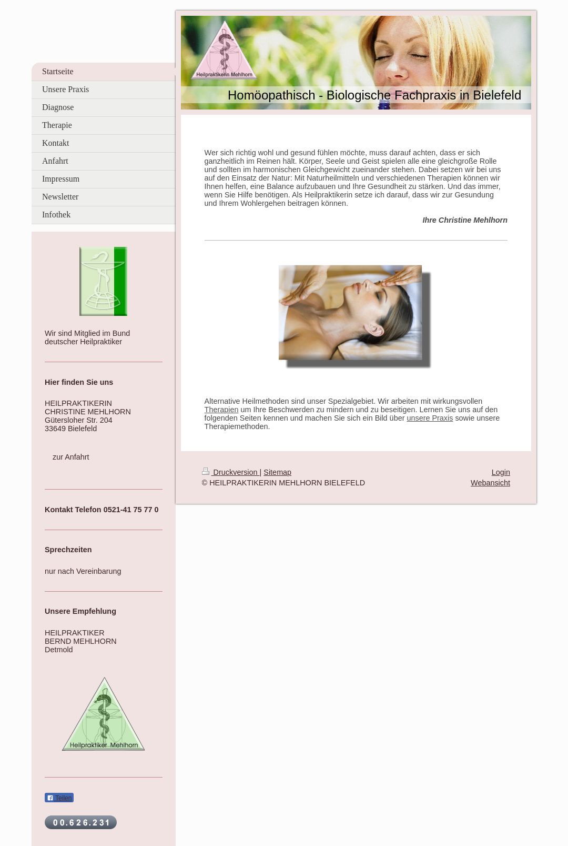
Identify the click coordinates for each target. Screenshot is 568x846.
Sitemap (277, 472)
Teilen (59, 798)
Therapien (222, 409)
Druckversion (231, 472)
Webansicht (490, 483)
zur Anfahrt (71, 457)
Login (501, 472)
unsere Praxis (430, 418)
